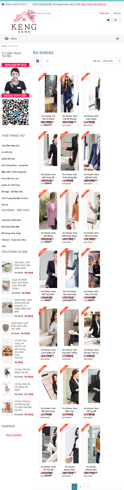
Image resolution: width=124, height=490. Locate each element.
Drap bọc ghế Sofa (11, 220)
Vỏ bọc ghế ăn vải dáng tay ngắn (22, 387)
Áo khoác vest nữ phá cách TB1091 (48, 411)
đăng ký (102, 4)
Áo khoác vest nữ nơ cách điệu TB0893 (91, 177)
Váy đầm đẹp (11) (10, 145)
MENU (13, 38)
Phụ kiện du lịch (10, 178)
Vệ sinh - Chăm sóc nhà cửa (14, 241)
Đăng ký (117, 13)
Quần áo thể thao (11, 185)
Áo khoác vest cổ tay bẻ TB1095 (91, 411)
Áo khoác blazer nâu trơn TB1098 (91, 470)
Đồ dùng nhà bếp (10, 226)
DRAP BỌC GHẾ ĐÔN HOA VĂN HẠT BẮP (19, 326)
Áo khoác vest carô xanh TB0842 (91, 119)
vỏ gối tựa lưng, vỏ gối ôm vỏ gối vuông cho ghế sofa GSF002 (20, 349)
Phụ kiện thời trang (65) (14, 172)
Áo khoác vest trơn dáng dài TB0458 (69, 177)
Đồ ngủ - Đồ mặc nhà (12, 191)
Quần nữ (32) (8, 159)
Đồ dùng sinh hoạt (11, 233)
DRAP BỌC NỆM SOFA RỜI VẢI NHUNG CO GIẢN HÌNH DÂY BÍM (23, 306)
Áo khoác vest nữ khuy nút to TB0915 (91, 236)
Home (4, 46)
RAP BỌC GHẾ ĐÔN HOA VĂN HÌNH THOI (22, 265)
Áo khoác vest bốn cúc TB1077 (69, 411)
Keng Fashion (14, 435)
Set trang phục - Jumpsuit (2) (15, 166)
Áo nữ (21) (7, 152)
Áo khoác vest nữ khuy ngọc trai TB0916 (69, 236)
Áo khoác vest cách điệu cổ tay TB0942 (48, 353)
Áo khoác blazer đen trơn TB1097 (69, 470)
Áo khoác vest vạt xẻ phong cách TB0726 (69, 119)
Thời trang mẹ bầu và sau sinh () (15, 199)
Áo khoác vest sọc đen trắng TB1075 (69, 353)
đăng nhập (86, 4)
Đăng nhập (104, 13)
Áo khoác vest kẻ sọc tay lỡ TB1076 (91, 353)
